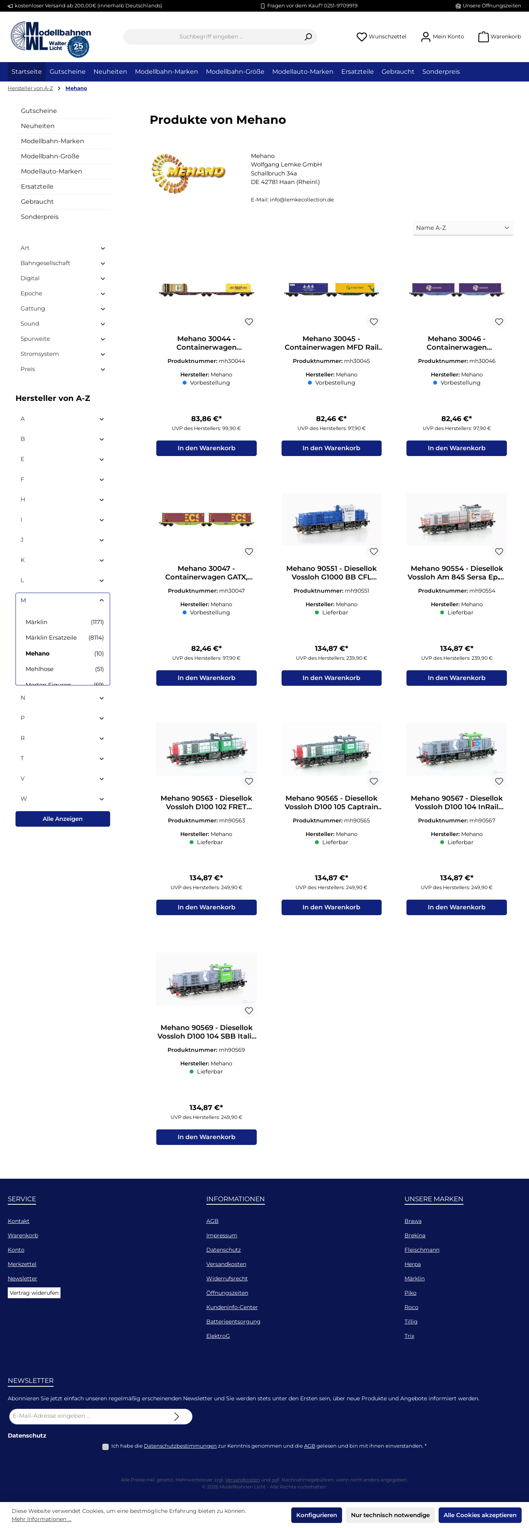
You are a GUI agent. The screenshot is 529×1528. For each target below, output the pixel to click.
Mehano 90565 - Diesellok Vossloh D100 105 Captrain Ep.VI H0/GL (331, 803)
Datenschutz (223, 1249)
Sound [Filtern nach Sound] (63, 323)
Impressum (221, 1235)
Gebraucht (37, 201)
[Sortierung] (463, 228)
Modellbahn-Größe (50, 156)
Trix (409, 1335)
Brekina (415, 1235)
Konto (16, 1249)
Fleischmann (422, 1249)
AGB (212, 1221)
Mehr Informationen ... (41, 1519)
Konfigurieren (316, 1515)
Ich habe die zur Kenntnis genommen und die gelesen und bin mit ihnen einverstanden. (269, 1446)
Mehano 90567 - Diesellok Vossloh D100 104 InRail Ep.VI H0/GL (457, 803)
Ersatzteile (37, 186)
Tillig (411, 1321)
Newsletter (22, 1278)
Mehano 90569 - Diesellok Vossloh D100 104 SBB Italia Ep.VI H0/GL (206, 1033)
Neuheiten (38, 126)
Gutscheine (39, 110)
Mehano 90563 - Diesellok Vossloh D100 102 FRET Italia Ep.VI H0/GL (206, 803)
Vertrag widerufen (34, 1292)
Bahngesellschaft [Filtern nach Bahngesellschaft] (63, 263)
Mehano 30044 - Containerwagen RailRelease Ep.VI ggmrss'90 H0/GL (206, 343)
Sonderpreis (40, 216)
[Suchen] (308, 37)
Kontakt (18, 1221)
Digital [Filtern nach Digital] (63, 278)
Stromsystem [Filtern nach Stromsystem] (63, 353)
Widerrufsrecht (227, 1278)
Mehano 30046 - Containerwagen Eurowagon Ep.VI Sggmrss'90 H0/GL (457, 343)
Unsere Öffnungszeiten (492, 5)
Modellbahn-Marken (52, 141)
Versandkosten (226, 1264)
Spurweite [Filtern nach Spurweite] (63, 338)
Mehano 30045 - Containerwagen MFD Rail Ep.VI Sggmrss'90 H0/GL (332, 343)
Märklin (415, 1278)
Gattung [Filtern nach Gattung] (63, 308)
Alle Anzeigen (63, 818)
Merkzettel (22, 1264)
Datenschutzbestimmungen (180, 1446)
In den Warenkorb (206, 448)
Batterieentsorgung (233, 1321)
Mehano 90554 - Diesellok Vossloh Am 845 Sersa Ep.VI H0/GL (457, 573)
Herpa (413, 1264)
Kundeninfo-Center (232, 1307)
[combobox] (211, 37)
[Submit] (176, 1416)
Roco (411, 1307)
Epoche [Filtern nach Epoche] (63, 293)
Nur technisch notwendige (390, 1515)
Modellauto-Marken (51, 171)
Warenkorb (23, 1235)
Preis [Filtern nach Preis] (63, 369)
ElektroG (218, 1335)
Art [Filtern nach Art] (63, 247)
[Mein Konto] (442, 37)
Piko (411, 1292)
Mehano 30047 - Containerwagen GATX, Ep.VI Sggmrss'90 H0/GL (206, 573)
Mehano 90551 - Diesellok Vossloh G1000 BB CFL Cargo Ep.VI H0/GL (331, 573)
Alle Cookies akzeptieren (480, 1515)
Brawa (413, 1221)
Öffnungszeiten (227, 1292)
